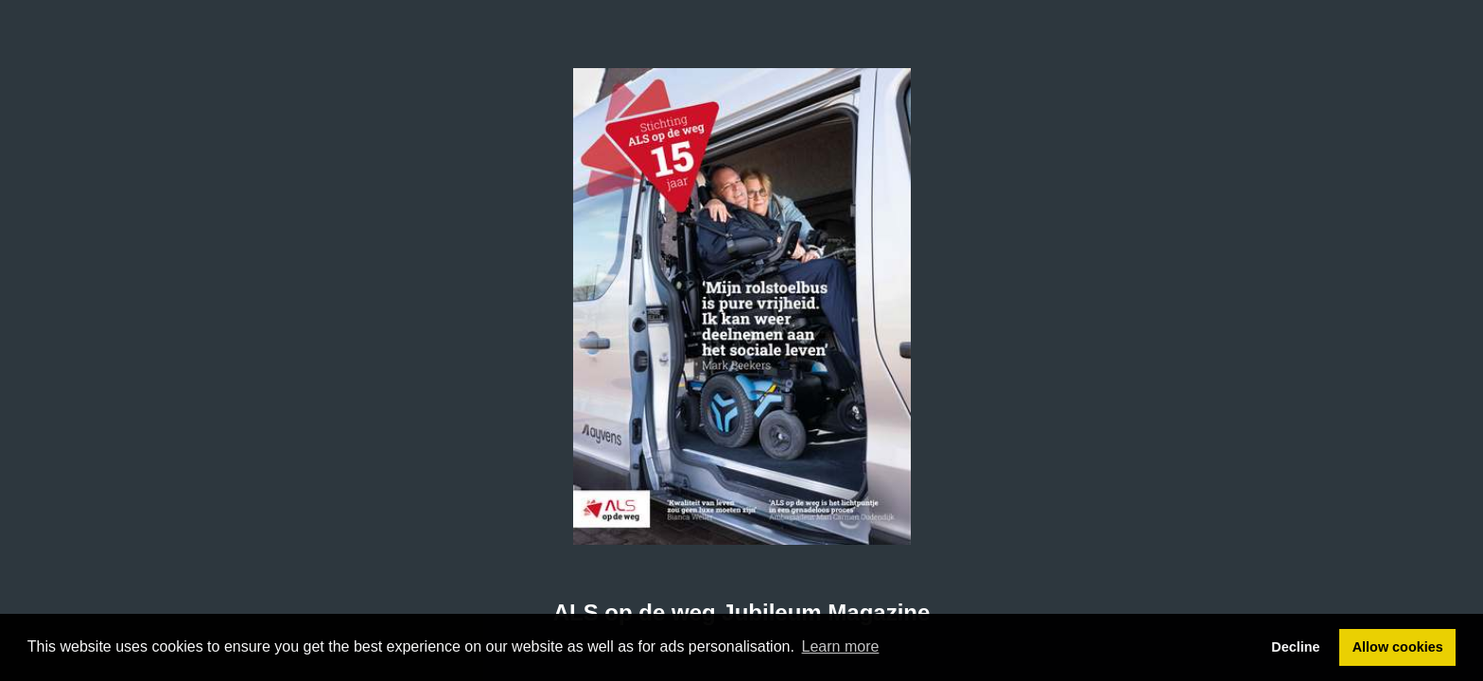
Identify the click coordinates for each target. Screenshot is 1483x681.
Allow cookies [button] (1397, 647)
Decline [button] (1295, 647)
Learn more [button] (841, 646)
